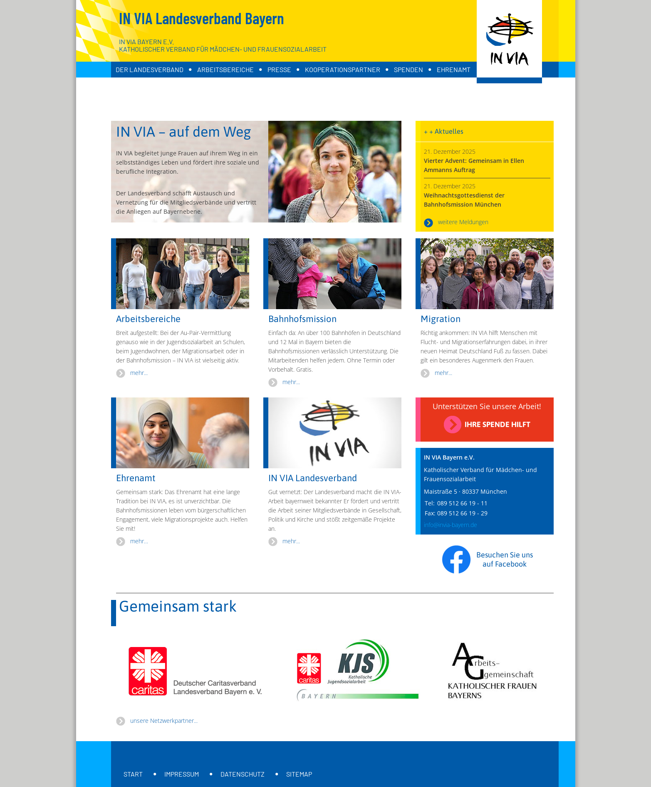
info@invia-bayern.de (450, 525)
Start (133, 774)
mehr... (139, 373)
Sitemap (299, 774)
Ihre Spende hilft (497, 424)
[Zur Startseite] (509, 41)
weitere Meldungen (463, 222)
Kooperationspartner (342, 69)
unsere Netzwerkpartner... (164, 721)
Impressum (181, 774)
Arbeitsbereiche (225, 69)
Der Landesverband (149, 69)
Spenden (408, 69)
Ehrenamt (453, 69)
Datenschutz (242, 774)
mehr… (139, 541)
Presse (279, 69)
